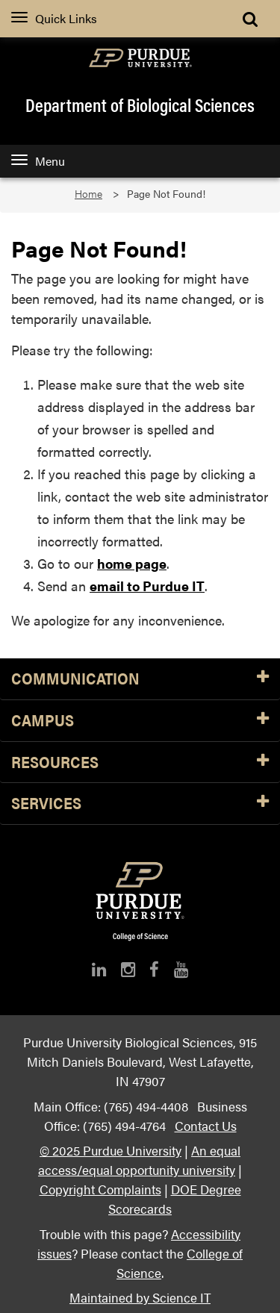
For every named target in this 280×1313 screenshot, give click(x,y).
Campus (140, 720)
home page (132, 563)
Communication (140, 679)
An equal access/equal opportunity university (139, 1160)
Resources (140, 762)
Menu (38, 160)
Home (88, 194)
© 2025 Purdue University (110, 1150)
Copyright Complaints (100, 1188)
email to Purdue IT (147, 585)
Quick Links (54, 18)
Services (140, 803)
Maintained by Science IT (140, 1297)
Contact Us (206, 1125)
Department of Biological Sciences (140, 104)
